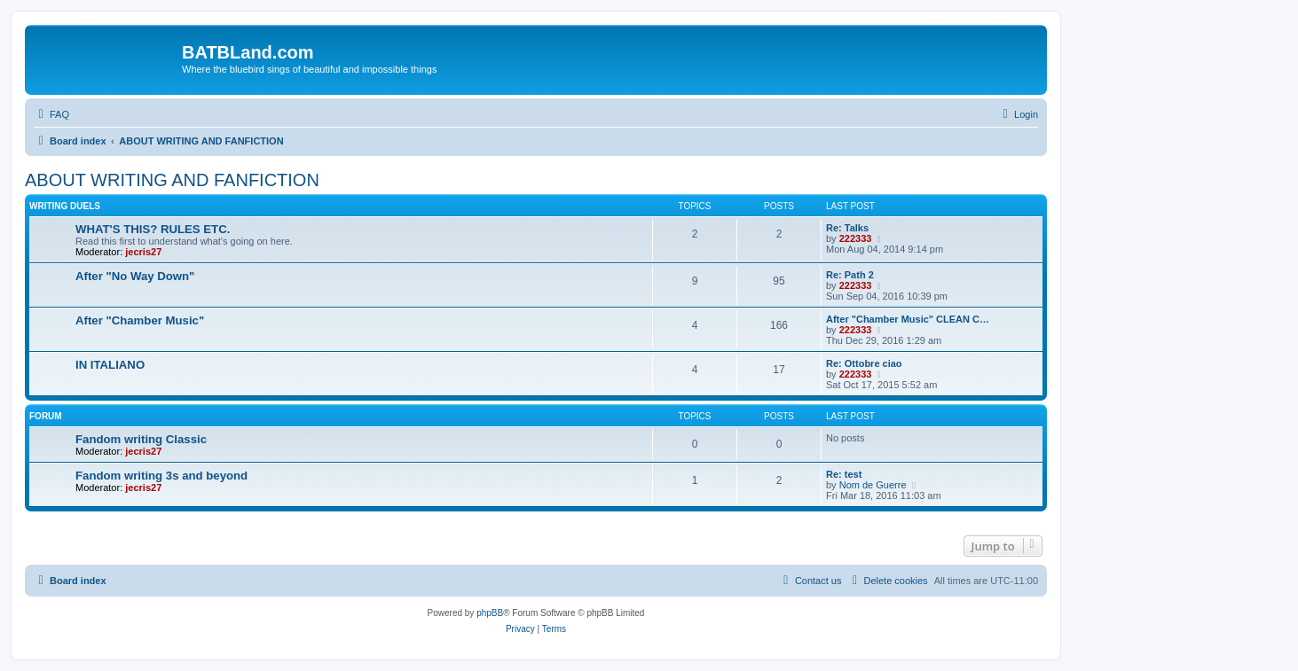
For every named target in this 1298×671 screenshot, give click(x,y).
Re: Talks (847, 227)
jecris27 (143, 251)
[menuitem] (51, 114)
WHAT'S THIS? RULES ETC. (152, 229)
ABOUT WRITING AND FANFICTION (172, 180)
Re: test (843, 474)
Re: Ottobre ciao (864, 363)
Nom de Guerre (873, 485)
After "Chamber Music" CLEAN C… (907, 319)
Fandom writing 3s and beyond (161, 475)
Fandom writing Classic (141, 439)
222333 (855, 238)
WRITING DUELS (64, 206)
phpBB (489, 613)
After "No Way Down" (134, 276)
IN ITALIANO (110, 364)
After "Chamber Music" (139, 320)
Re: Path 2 (850, 274)
